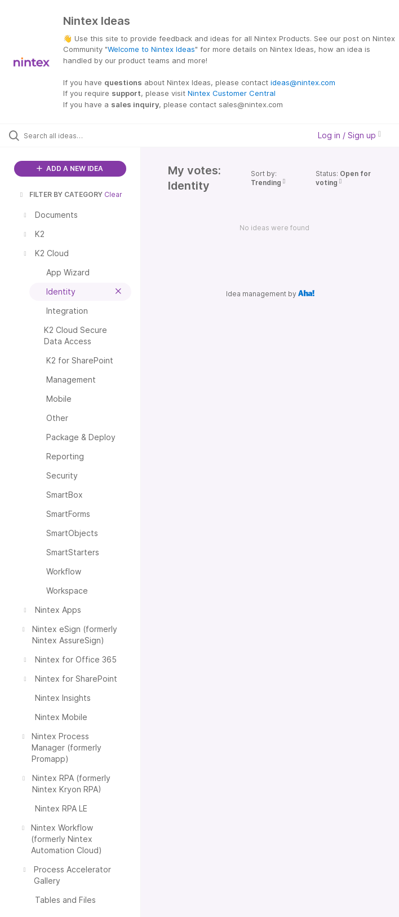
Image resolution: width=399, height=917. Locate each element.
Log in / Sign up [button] (349, 135)
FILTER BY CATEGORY (60, 194)
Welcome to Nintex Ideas (151, 49)
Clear (113, 194)
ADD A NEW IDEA (70, 168)
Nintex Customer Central (232, 93)
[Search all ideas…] (76, 135)
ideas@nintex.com (303, 82)
